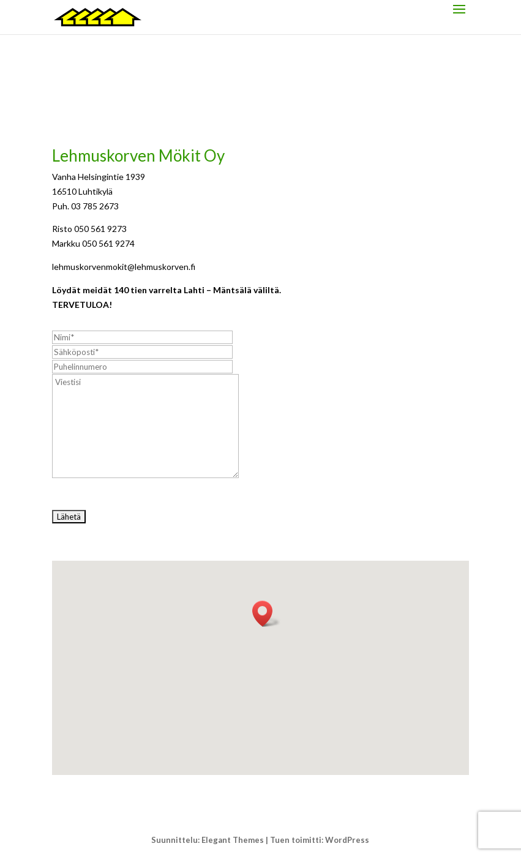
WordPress (347, 840)
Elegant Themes (232, 840)
